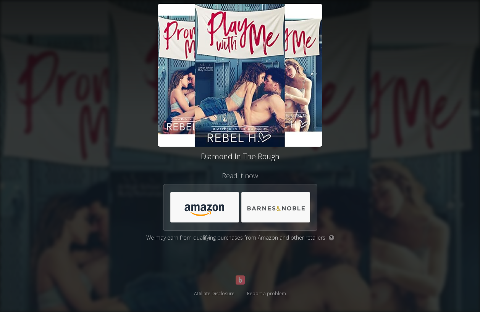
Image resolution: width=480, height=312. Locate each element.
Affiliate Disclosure (214, 293)
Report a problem (266, 293)
